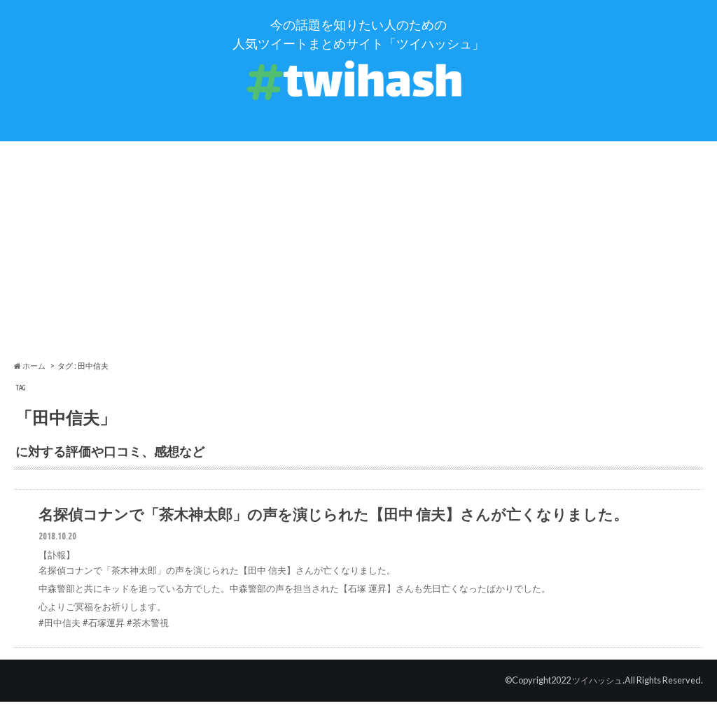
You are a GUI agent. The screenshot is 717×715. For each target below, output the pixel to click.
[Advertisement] (358, 260)
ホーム (30, 374)
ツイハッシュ (595, 693)
